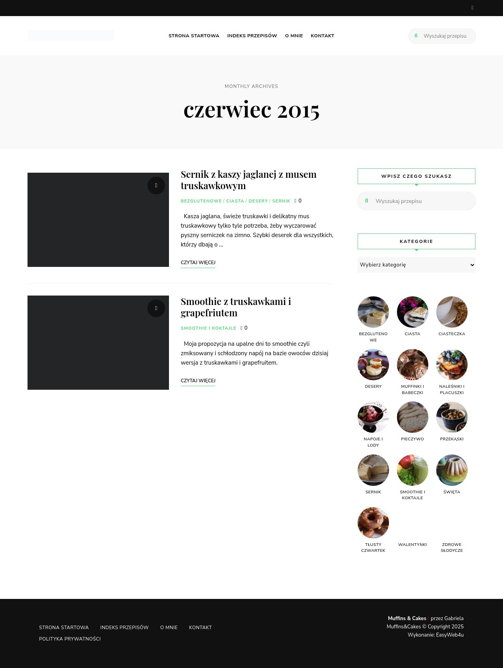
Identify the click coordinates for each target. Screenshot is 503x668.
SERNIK (281, 201)
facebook (472, 8)
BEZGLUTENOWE (201, 201)
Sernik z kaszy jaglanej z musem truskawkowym (249, 179)
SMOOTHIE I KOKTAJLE (209, 328)
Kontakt (322, 35)
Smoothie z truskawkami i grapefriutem (236, 307)
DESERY (258, 201)
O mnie (294, 35)
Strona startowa (194, 35)
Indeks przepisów (252, 35)
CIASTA (235, 201)
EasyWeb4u (450, 634)
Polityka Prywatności (70, 639)
